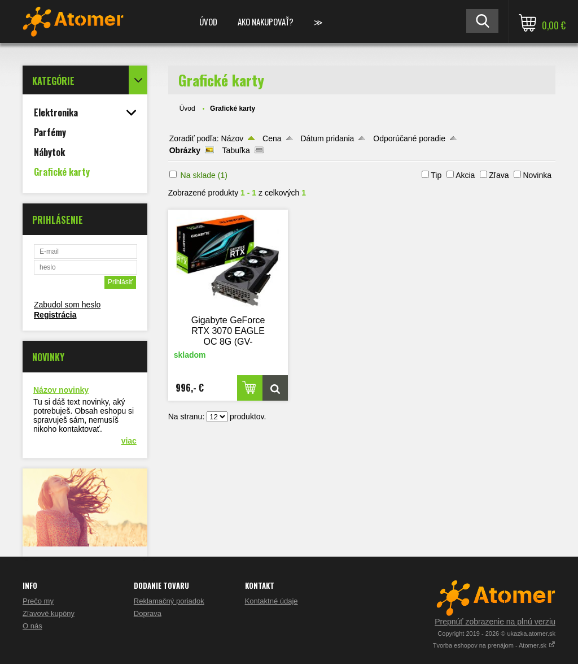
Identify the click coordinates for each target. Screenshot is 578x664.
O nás (32, 626)
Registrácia (55, 314)
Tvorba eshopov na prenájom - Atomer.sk (494, 645)
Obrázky (184, 150)
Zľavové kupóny (49, 613)
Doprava (147, 613)
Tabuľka (236, 150)
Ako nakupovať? (266, 21)
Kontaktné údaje (271, 601)
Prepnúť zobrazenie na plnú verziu (495, 621)
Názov (232, 138)
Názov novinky (61, 389)
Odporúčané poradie (409, 138)
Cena (271, 138)
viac (129, 440)
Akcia (465, 175)
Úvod (208, 21)
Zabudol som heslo (67, 304)
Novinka (537, 175)
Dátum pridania (327, 138)
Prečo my (38, 601)
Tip (436, 175)
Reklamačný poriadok (169, 601)
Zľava (499, 175)
